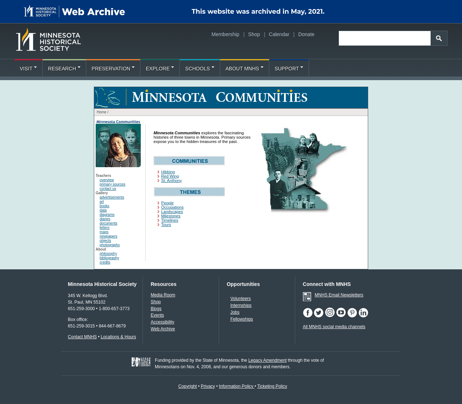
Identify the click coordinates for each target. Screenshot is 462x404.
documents (108, 223)
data (103, 210)
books (104, 206)
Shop (254, 34)
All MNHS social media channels (334, 326)
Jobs (234, 312)
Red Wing (170, 176)
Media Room (163, 294)
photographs (110, 245)
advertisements (112, 197)
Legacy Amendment (267, 360)
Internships (241, 305)
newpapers (108, 236)
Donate (306, 34)
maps (104, 232)
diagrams (107, 215)
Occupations (172, 207)
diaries (105, 219)
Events (157, 315)
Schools (199, 68)
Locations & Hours (118, 336)
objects (105, 241)
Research (64, 68)
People (167, 203)
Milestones (170, 216)
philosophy (108, 254)
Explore (160, 68)
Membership (225, 34)
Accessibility (162, 322)
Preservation (113, 68)
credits (105, 262)
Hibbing (168, 172)
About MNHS (244, 68)
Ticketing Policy (272, 386)
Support (289, 68)
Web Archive (163, 328)
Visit (28, 68)
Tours (166, 224)
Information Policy (236, 386)
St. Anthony (171, 180)
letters (104, 228)
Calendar (279, 34)
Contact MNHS (82, 336)
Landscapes (172, 211)
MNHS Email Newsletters (339, 294)
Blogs (156, 308)
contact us (108, 189)
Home (101, 112)
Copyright (187, 386)
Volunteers (240, 298)
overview (107, 180)
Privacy (208, 386)
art (102, 202)
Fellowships (241, 319)
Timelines (169, 220)
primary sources (112, 184)
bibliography (109, 258)
